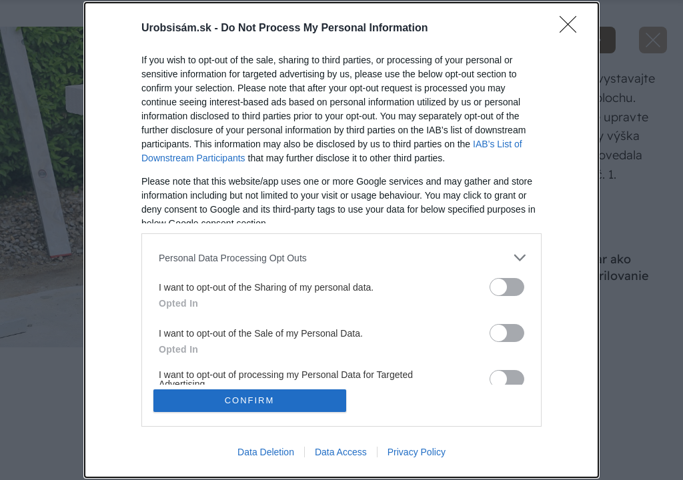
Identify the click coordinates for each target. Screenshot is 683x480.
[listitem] (341, 258)
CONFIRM (250, 400)
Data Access (341, 452)
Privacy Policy (417, 452)
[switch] (507, 287)
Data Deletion (265, 452)
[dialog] (341, 240)
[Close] (572, 28)
